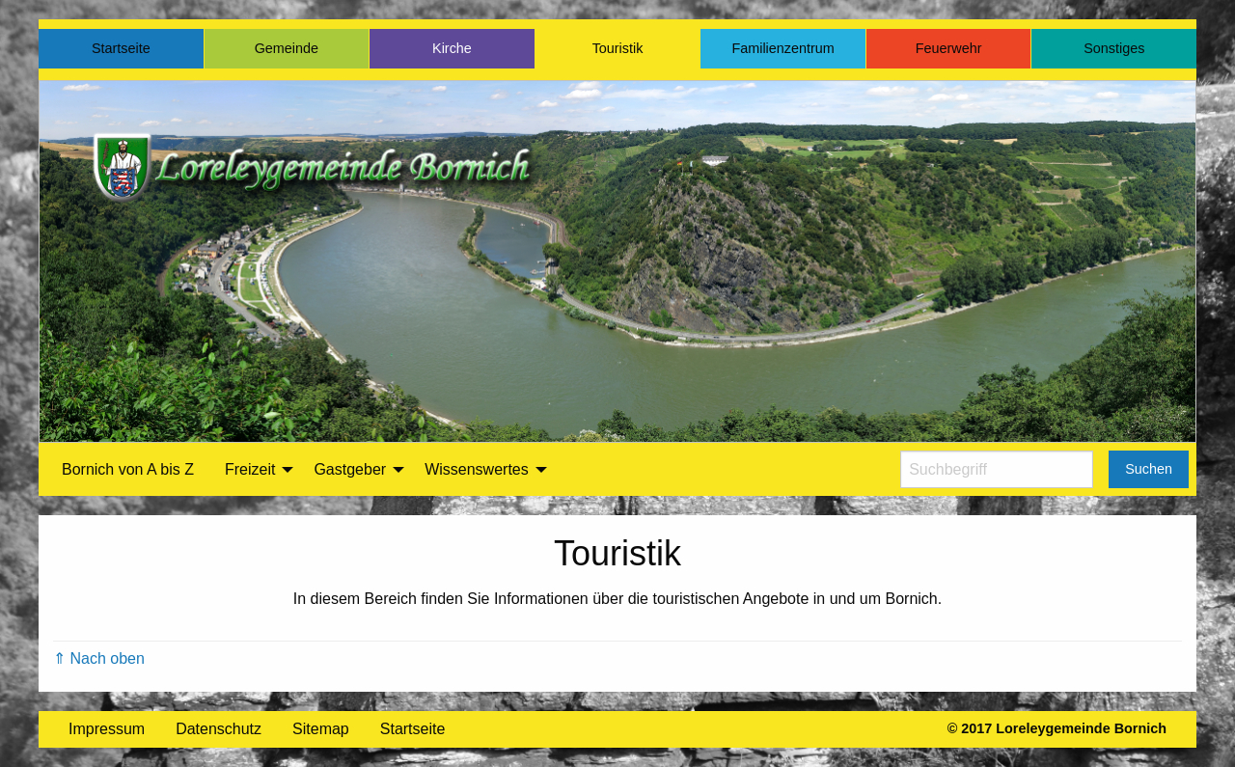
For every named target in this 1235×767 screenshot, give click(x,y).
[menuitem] (127, 470)
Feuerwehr (949, 48)
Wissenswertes (477, 469)
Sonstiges (1114, 48)
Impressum (107, 729)
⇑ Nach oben (99, 658)
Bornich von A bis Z (128, 469)
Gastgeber (350, 469)
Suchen (1148, 469)
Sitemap (320, 729)
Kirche (452, 48)
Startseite (121, 48)
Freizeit (250, 469)
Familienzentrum (782, 48)
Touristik (618, 48)
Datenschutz (218, 729)
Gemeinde (286, 48)
